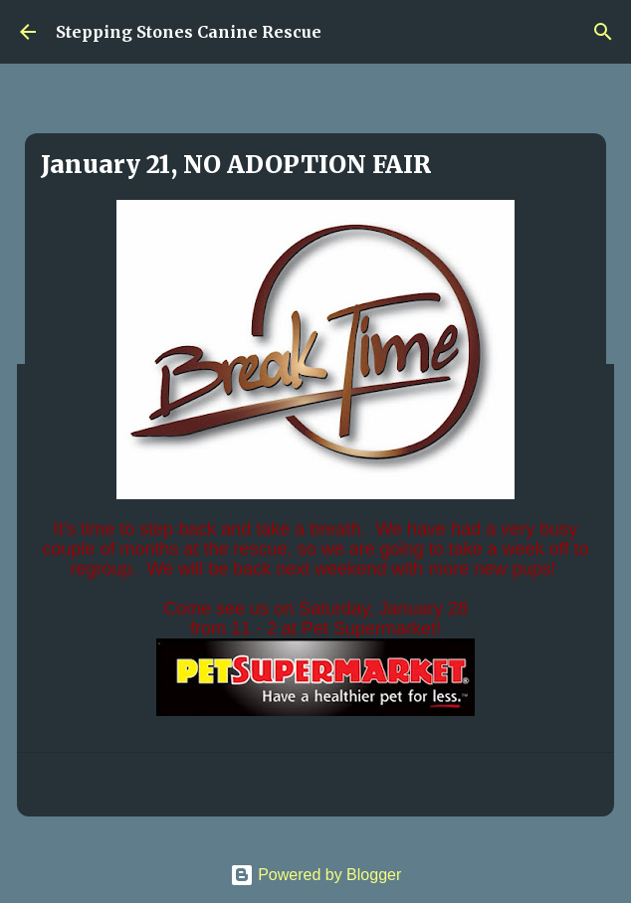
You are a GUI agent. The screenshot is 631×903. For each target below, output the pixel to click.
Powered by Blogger (316, 874)
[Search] (603, 32)
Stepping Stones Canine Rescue (188, 32)
